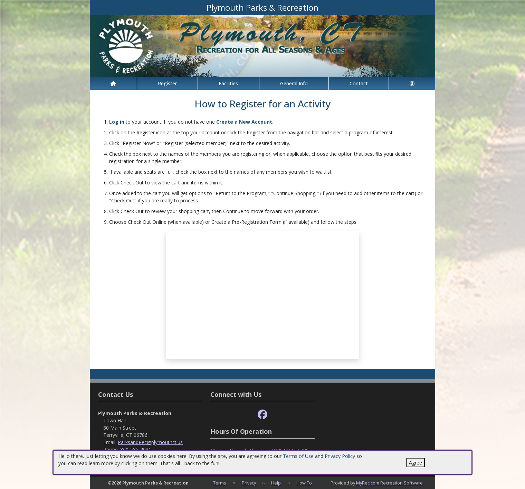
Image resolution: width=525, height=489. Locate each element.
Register (167, 83)
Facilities (228, 83)
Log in (116, 121)
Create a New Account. (245, 121)
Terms (219, 483)
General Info (294, 83)
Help (276, 483)
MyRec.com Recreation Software (389, 483)
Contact (359, 83)
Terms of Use (298, 456)
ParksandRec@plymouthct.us (150, 442)
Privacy (249, 483)
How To (304, 483)
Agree (415, 462)
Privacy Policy (340, 456)
